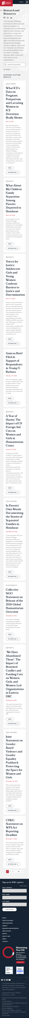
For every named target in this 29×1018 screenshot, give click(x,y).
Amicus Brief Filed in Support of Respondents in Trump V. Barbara (14, 362)
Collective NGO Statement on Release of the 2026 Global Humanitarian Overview (14, 601)
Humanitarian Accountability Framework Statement (14, 1012)
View (10, 168)
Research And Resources (10, 928)
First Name (6, 894)
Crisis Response (7, 923)
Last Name (6, 901)
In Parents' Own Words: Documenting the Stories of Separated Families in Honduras (14, 516)
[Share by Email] (11, 17)
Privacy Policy (6, 1015)
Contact (5, 941)
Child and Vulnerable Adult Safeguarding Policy (14, 998)
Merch (4, 939)
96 (18, 872)
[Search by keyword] (5, 65)
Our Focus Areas (7, 920)
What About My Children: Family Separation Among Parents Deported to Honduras (14, 198)
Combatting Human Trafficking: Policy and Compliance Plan (14, 1003)
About (4, 918)
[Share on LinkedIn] (8, 17)
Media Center (6, 931)
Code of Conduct (7, 1001)
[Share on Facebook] (4, 17)
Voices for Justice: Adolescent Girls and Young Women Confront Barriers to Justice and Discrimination (15, 278)
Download (13, 172)
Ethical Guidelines (7, 1008)
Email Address (7, 888)
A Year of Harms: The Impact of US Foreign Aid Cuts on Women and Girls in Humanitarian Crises (14, 430)
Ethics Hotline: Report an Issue (11, 1010)
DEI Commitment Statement (10, 1006)
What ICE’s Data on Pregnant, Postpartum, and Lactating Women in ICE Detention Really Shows (14, 102)
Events (4, 933)
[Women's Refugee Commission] (6, 2)
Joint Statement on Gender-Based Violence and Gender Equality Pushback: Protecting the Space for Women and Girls (14, 757)
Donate (21, 2)
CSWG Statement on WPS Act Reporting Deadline (14, 827)
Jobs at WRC (6, 936)
